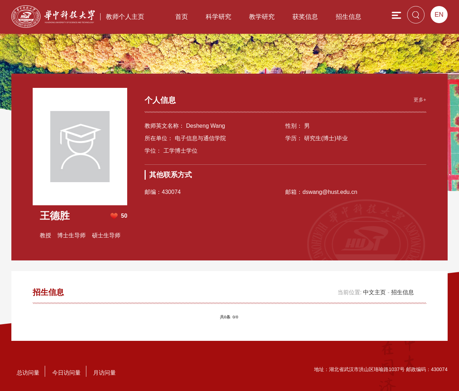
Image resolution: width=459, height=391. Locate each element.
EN (438, 14)
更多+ (420, 99)
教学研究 (262, 16)
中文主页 (374, 292)
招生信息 (348, 16)
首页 (181, 16)
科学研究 (218, 16)
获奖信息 (305, 16)
